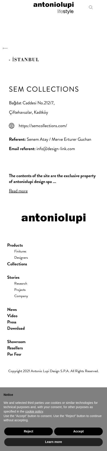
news (12, 309)
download (16, 328)
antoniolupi (53, 7)
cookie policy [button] (34, 411)
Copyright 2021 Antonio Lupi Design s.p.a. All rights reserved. (53, 371)
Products (15, 245)
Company (21, 296)
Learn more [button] (53, 442)
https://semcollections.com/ (43, 126)
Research (20, 283)
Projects (20, 289)
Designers (21, 257)
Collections (17, 263)
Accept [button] (78, 431)
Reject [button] (28, 431)
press (11, 322)
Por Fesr (14, 354)
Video (12, 315)
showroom (16, 341)
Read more (18, 190)
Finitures (20, 251)
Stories (13, 277)
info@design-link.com (56, 148)
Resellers (15, 347)
